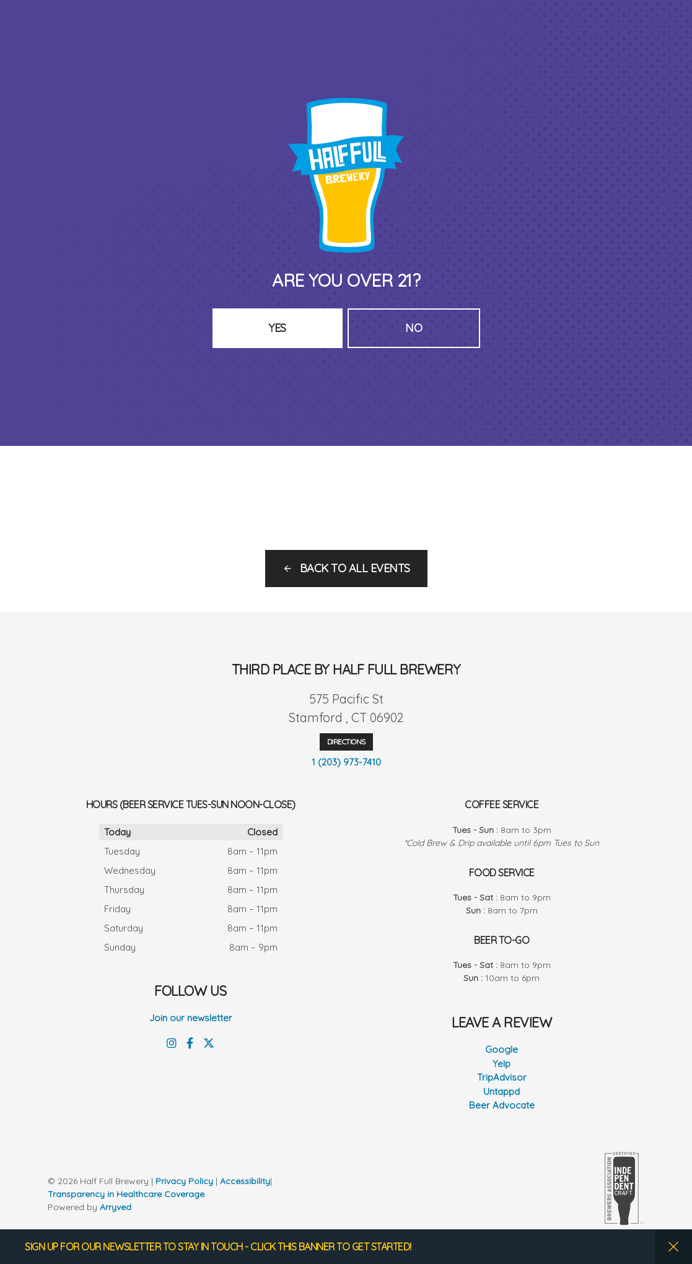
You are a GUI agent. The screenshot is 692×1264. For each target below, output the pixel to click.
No (413, 328)
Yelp (501, 1064)
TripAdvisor (502, 1077)
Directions (346, 741)
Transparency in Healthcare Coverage (127, 1194)
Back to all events (355, 568)
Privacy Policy (184, 1181)
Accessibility (245, 1181)
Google (501, 1049)
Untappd (501, 1091)
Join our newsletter (190, 1018)
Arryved (115, 1207)
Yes (277, 328)
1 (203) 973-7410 (346, 762)
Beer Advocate (502, 1105)
